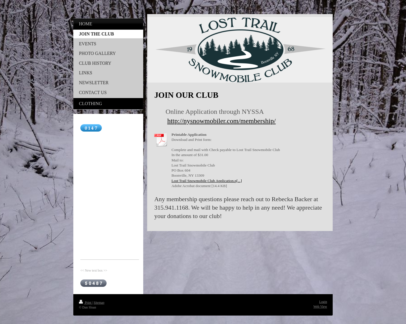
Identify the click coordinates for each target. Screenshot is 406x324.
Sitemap (99, 303)
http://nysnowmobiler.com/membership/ (221, 121)
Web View (320, 307)
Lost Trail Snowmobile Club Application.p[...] (206, 181)
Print (85, 303)
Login (323, 302)
